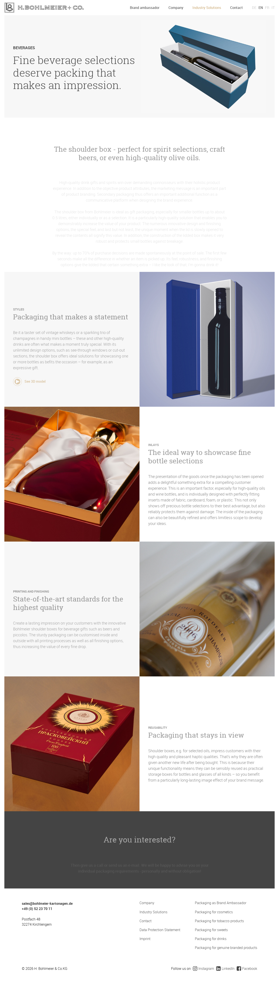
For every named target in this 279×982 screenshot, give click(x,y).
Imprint (145, 939)
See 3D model (29, 389)
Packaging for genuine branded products (226, 948)
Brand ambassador (144, 7)
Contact (236, 7)
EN (261, 7)
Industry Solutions (206, 7)
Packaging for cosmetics (214, 912)
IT (273, 7)
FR (267, 7)
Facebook (247, 968)
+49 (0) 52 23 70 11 (37, 908)
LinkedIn (225, 968)
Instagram (203, 968)
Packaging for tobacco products (219, 921)
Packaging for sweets (211, 930)
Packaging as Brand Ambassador (220, 903)
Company (175, 7)
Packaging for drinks (210, 939)
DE (254, 7)
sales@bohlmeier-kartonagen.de (47, 903)
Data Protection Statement (160, 930)
